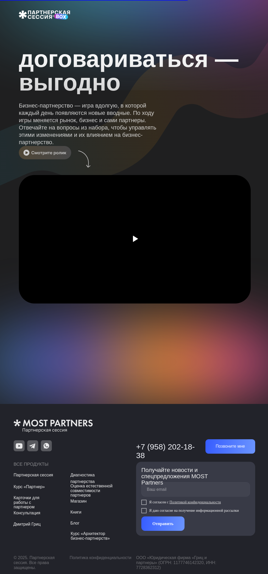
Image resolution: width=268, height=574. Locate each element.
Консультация (27, 513)
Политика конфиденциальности (100, 557)
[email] (195, 489)
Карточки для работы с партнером (27, 502)
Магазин (78, 501)
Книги (75, 512)
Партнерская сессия (33, 475)
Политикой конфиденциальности (195, 502)
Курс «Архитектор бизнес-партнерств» (90, 536)
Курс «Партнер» (29, 487)
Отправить (163, 523)
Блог (75, 523)
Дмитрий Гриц (27, 524)
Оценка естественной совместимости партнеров (91, 490)
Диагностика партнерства (82, 478)
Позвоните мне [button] (230, 446)
